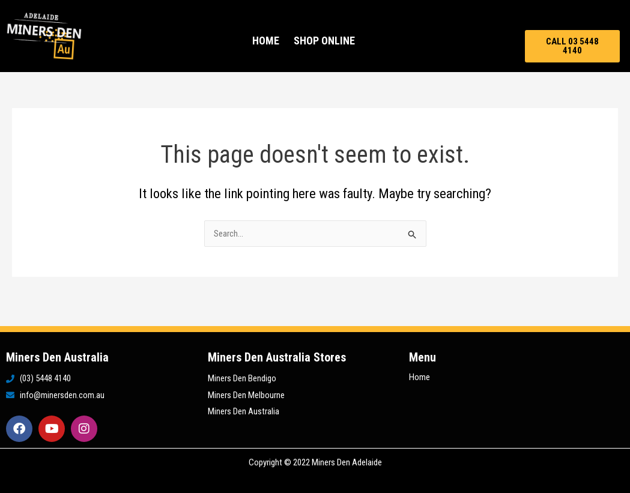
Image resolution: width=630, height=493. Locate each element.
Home (265, 40)
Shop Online (324, 40)
